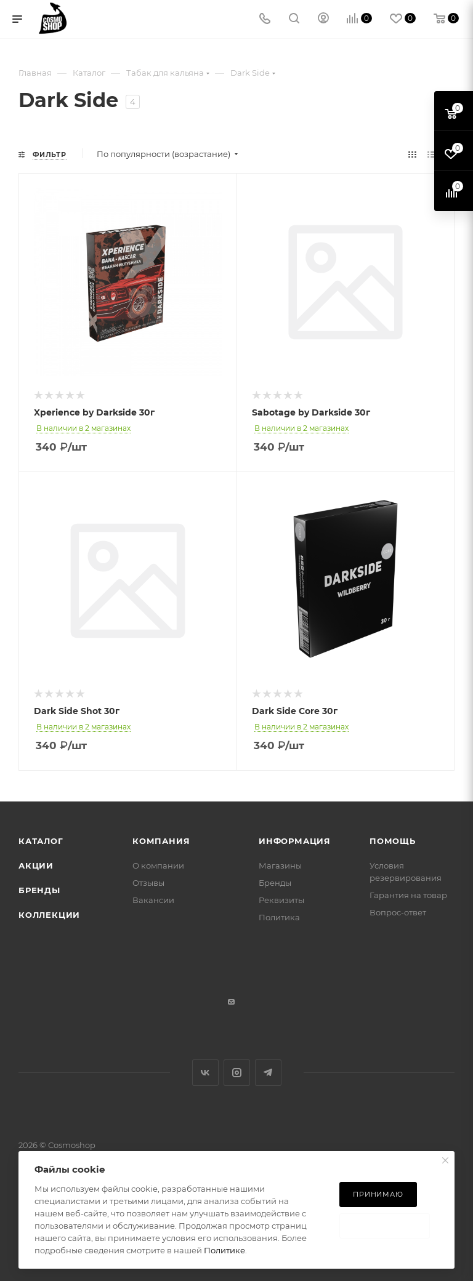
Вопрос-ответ (398, 912)
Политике (224, 1250)
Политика (279, 917)
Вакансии (153, 900)
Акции (36, 865)
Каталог (40, 841)
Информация (295, 841)
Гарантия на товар (408, 895)
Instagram (237, 1072)
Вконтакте (205, 1072)
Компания (161, 841)
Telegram (268, 1072)
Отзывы (148, 883)
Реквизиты (281, 900)
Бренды (39, 890)
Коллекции (49, 915)
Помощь (393, 841)
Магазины (280, 865)
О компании (158, 865)
